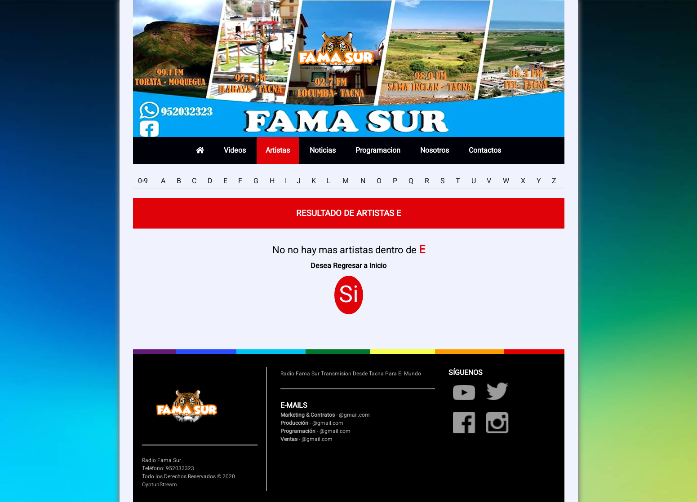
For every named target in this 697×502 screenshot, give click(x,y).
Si (349, 295)
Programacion (377, 150)
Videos (235, 150)
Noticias (323, 150)
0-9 (143, 181)
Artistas (278, 150)
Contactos (485, 150)
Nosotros (434, 150)
